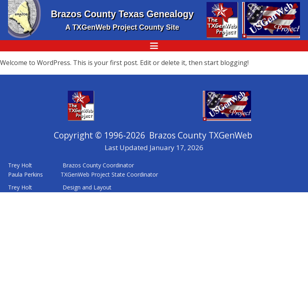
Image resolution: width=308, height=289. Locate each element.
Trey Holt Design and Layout (59, 187)
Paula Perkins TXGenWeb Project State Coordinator (84, 174)
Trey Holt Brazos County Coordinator (72, 165)
